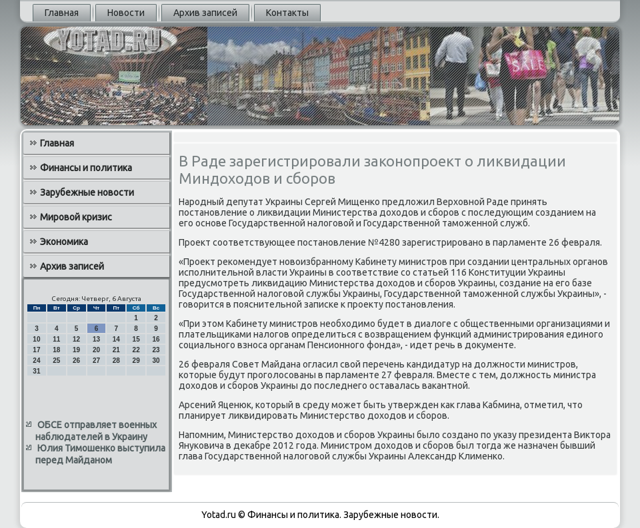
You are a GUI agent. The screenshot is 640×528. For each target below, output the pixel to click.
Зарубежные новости (87, 192)
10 (36, 339)
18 (56, 350)
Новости (126, 12)
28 (116, 360)
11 (56, 339)
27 (96, 360)
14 (116, 339)
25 (56, 360)
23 (155, 350)
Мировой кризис (76, 217)
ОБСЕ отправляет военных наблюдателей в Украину (96, 430)
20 (96, 350)
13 (96, 339)
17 (36, 350)
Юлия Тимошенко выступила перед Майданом (100, 454)
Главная (62, 12)
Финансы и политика (86, 167)
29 (136, 360)
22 (136, 350)
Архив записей (205, 12)
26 (76, 360)
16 (155, 339)
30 (155, 360)
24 (36, 360)
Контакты (287, 12)
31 (36, 371)
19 (76, 350)
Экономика (64, 241)
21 (116, 350)
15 (136, 339)
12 (76, 339)
